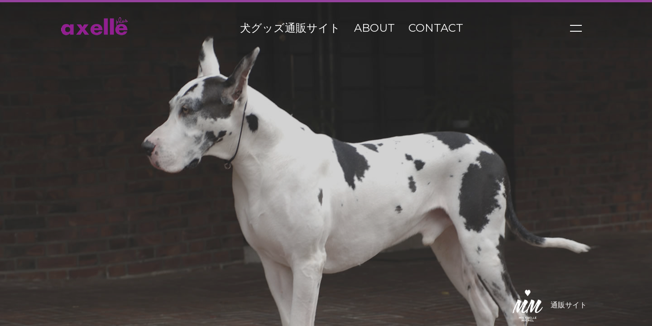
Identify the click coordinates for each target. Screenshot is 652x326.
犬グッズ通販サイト (290, 27)
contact (435, 27)
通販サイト (545, 305)
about (374, 27)
